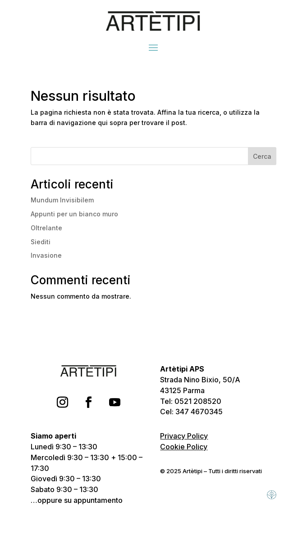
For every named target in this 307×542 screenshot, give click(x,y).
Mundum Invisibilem (62, 200)
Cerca (262, 156)
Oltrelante (46, 228)
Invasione (46, 255)
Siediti (40, 242)
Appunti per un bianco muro (74, 214)
